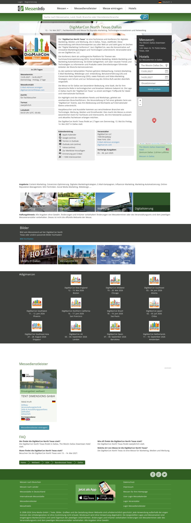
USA (47, 462)
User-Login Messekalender (135, 496)
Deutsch (167, 2)
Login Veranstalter (131, 501)
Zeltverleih (26, 414)
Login (20, 2)
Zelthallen (25, 411)
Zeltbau (24, 405)
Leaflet (142, 143)
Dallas (80, 462)
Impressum (128, 487)
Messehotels (25, 506)
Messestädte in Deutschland (32, 491)
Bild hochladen (26, 238)
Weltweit (36, 462)
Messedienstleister (85, 8)
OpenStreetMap (156, 143)
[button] (154, 120)
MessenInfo (31, 8)
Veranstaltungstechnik (31, 407)
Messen (62, 8)
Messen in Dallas (146, 156)
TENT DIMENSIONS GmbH (38, 396)
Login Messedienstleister (134, 506)
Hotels (132, 8)
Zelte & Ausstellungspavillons (34, 409)
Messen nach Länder (29, 487)
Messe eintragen (113, 8)
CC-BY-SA (169, 143)
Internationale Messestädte (32, 496)
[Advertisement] (95, 174)
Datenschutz (128, 482)
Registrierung (31, 2)
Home (23, 462)
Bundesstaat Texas (63, 462)
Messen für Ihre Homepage (135, 491)
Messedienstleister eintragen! (34, 427)
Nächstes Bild (55, 379)
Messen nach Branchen (30, 482)
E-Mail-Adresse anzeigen (32, 87)
